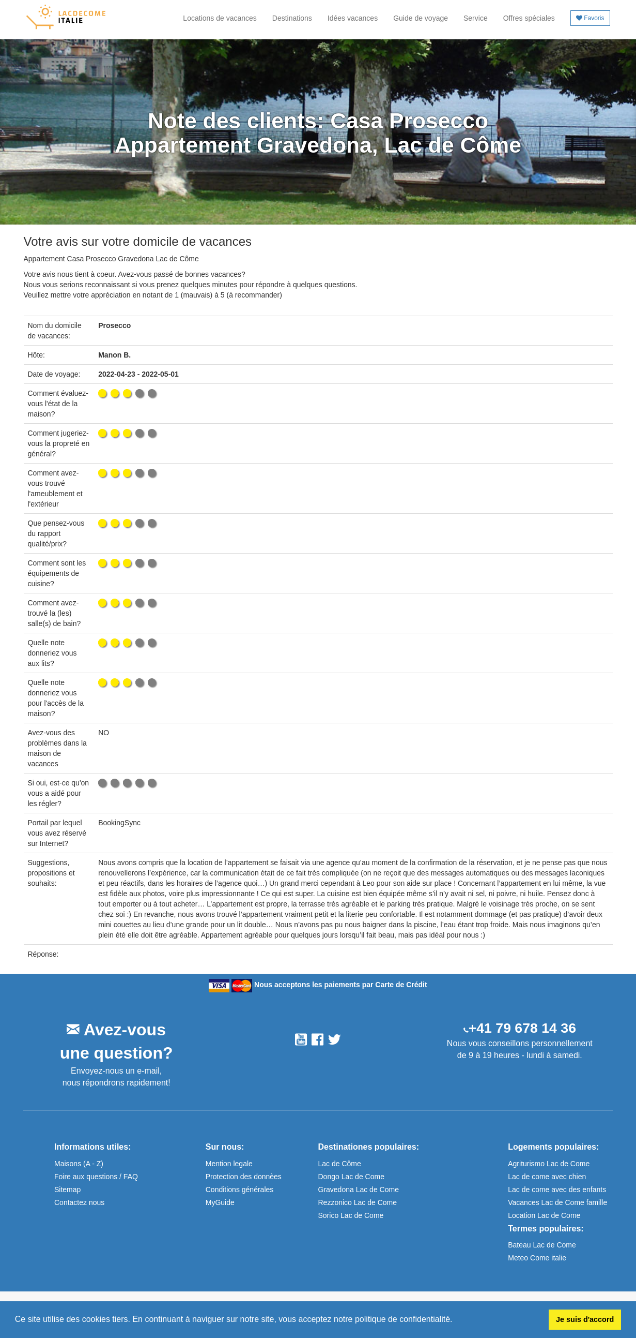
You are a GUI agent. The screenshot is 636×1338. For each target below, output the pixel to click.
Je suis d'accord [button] (585, 1319)
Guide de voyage (420, 18)
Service (475, 18)
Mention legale (229, 1163)
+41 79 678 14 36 (522, 1028)
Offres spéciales (529, 18)
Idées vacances (353, 18)
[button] (456, 1320)
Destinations (292, 18)
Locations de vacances (219, 18)
